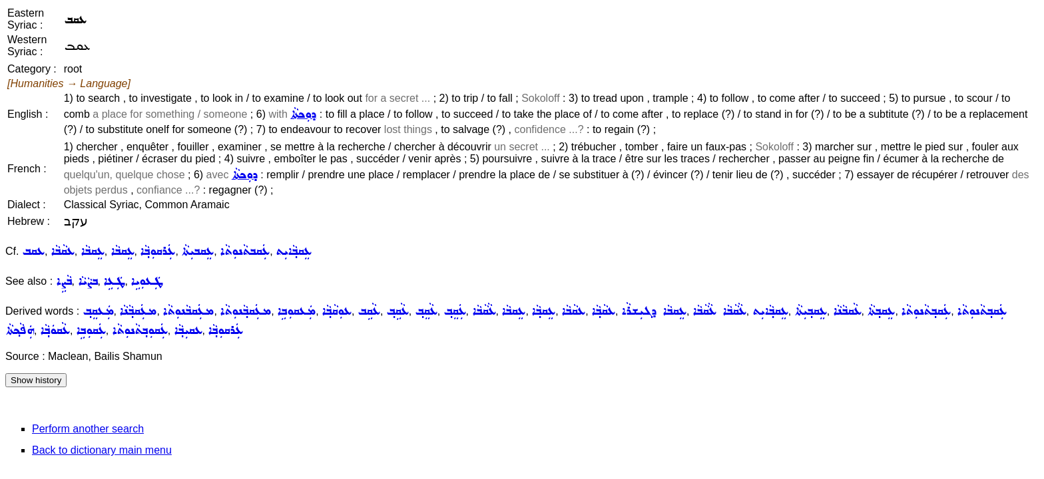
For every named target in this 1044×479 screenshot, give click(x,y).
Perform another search (88, 428)
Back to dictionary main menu (102, 450)
